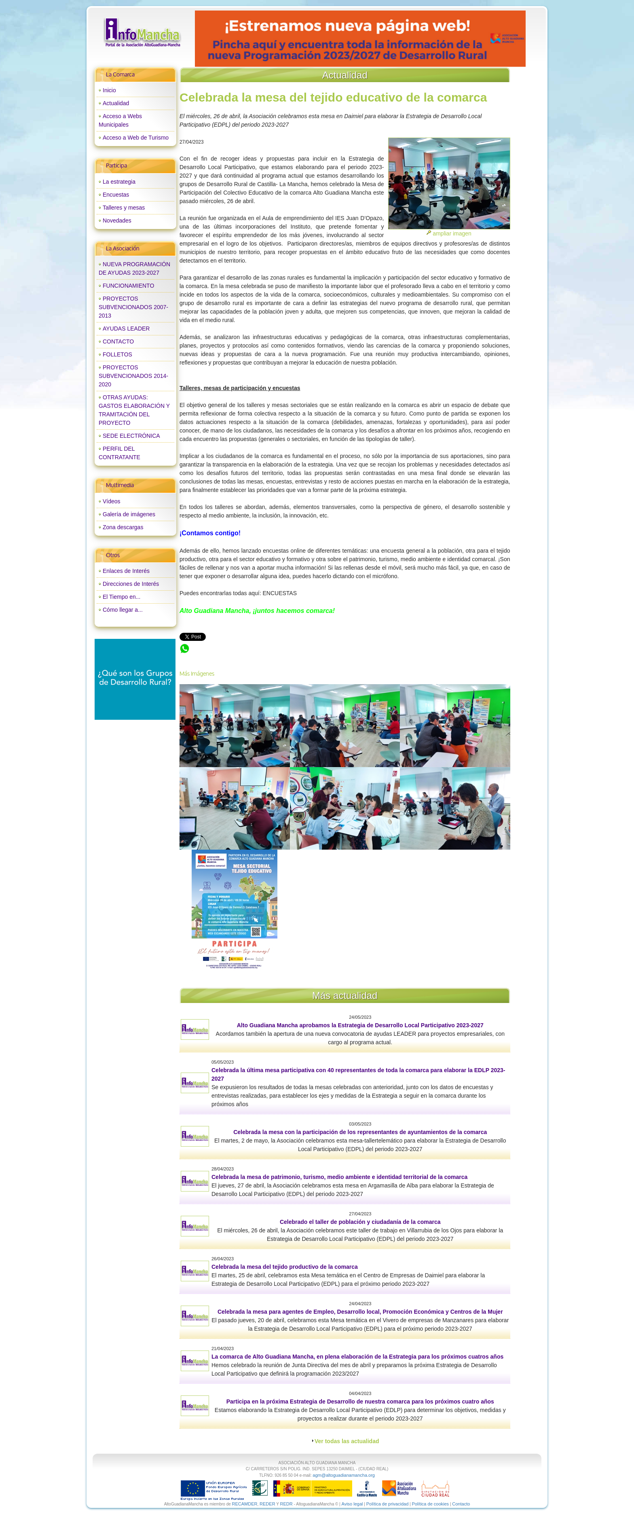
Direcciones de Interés (131, 584)
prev (217, 38)
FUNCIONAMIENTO (128, 285)
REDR (287, 1503)
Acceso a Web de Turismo (136, 137)
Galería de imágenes (129, 514)
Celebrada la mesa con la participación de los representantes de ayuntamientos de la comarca (360, 1132)
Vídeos (111, 501)
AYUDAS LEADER (126, 328)
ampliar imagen (452, 233)
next (502, 38)
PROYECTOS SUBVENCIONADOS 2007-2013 (133, 307)
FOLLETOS (117, 354)
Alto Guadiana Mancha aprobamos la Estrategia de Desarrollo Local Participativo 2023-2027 (360, 1025)
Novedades (117, 220)
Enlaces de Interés (126, 571)
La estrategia (119, 181)
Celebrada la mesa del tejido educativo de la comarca (247, 647)
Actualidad (116, 103)
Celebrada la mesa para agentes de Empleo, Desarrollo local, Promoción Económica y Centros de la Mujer (360, 1311)
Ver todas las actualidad (347, 1441)
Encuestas (116, 194)
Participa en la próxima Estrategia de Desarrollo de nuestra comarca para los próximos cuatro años (360, 1401)
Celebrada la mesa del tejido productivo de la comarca (284, 1267)
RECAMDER (245, 1503)
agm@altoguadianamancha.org (344, 1475)
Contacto (461, 1503)
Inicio (109, 90)
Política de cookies (430, 1503)
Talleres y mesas (124, 207)
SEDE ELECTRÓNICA (131, 436)
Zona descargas (123, 527)
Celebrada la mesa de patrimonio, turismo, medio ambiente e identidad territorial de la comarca (339, 1177)
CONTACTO (118, 341)
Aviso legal (352, 1503)
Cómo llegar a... (123, 609)
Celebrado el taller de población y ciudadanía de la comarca (360, 1222)
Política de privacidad (387, 1503)
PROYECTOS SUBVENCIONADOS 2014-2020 (133, 376)
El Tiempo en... (121, 597)
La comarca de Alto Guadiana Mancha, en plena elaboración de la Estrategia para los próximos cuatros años (357, 1356)
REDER (267, 1503)
